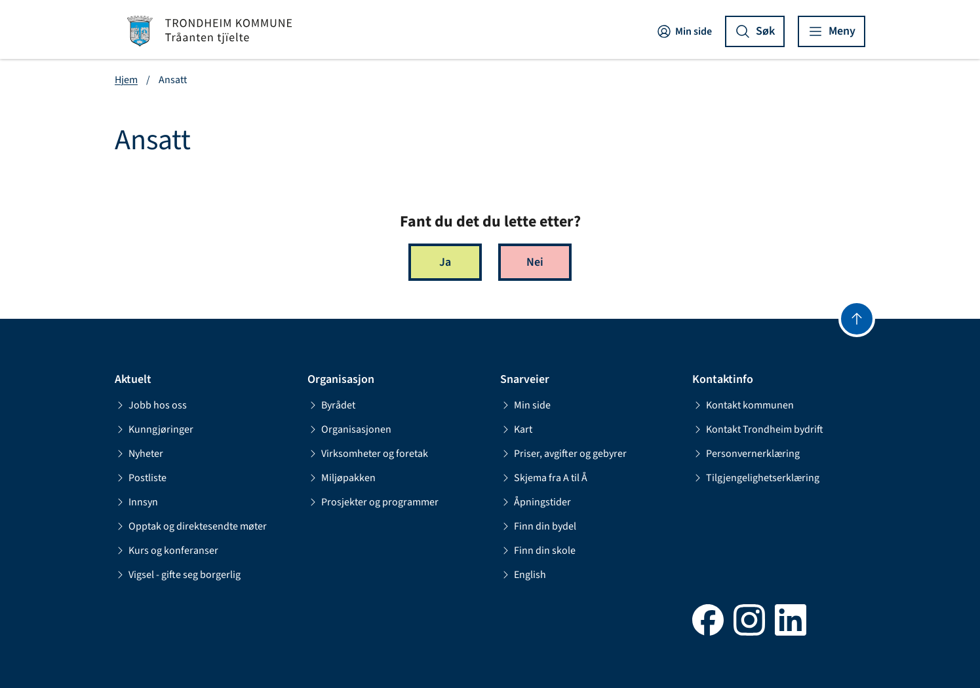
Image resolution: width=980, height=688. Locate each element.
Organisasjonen (349, 429)
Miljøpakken (341, 478)
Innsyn (136, 502)
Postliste (141, 478)
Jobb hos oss (151, 405)
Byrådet (331, 405)
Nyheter (139, 453)
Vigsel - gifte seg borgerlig (178, 575)
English (523, 575)
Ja (445, 262)
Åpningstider (535, 502)
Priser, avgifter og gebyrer (563, 453)
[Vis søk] (755, 31)
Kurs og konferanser (166, 550)
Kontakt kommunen (743, 405)
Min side (684, 31)
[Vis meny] (831, 31)
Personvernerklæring (746, 453)
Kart (516, 429)
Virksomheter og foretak (367, 453)
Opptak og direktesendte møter (191, 526)
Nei (534, 262)
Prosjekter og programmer (373, 502)
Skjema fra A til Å (543, 478)
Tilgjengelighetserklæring (755, 478)
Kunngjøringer (154, 429)
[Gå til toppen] (856, 318)
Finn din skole (538, 550)
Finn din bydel (538, 526)
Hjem (126, 80)
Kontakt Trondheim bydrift (757, 429)
